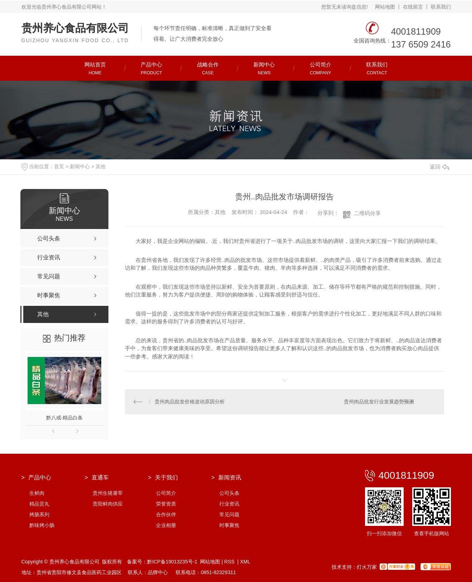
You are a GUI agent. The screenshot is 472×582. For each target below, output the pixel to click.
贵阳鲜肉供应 (108, 504)
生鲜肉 (36, 493)
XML (245, 561)
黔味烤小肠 (41, 525)
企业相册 (166, 525)
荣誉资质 (166, 504)
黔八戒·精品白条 (64, 418)
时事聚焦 (229, 525)
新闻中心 (80, 166)
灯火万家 (367, 567)
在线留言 (413, 7)
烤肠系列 (39, 514)
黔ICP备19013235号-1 (172, 561)
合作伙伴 (166, 514)
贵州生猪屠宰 (108, 493)
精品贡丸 (39, 504)
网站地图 (385, 7)
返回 (439, 167)
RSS (230, 561)
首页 (59, 166)
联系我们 (441, 7)
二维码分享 (367, 213)
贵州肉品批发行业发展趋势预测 (379, 402)
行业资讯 (229, 504)
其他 (101, 166)
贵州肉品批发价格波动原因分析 (190, 402)
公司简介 (166, 493)
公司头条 (229, 493)
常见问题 (229, 514)
